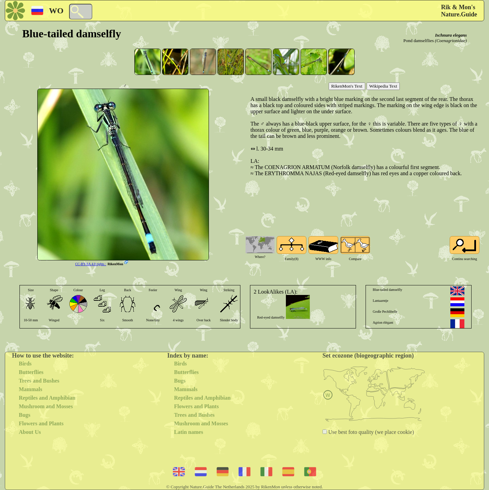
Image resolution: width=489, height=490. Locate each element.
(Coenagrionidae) (451, 40)
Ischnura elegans (451, 35)
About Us (30, 432)
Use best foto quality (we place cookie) (370, 432)
